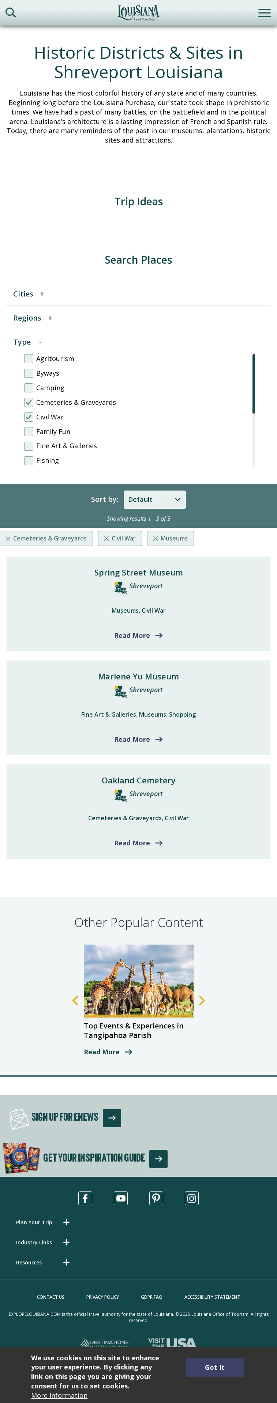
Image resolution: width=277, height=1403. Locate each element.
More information (59, 1395)
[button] (44, 1222)
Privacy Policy (102, 1297)
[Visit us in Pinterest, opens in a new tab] (156, 1198)
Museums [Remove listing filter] (174, 538)
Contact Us (50, 1297)
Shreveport (146, 585)
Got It (215, 1367)
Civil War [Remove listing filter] (124, 538)
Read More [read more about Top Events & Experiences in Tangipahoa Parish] (102, 1051)
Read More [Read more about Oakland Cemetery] (132, 842)
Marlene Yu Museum (138, 676)
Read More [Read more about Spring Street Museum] (132, 635)
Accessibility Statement (212, 1297)
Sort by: (105, 499)
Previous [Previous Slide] (75, 1000)
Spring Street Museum (138, 572)
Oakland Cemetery (139, 780)
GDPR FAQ (151, 1297)
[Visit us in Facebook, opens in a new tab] (85, 1198)
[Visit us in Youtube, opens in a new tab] (121, 1198)
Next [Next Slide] (202, 1000)
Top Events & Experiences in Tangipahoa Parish (134, 1030)
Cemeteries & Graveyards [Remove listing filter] (50, 538)
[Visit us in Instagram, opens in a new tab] (192, 1198)
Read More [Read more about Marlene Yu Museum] (132, 739)
